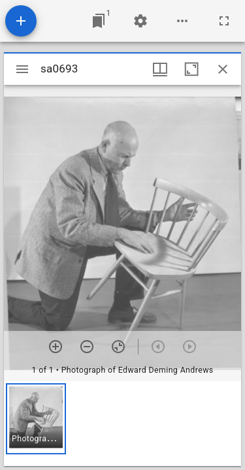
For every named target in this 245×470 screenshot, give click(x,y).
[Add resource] (21, 21)
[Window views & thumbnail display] (160, 69)
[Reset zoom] (118, 346)
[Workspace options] (182, 21)
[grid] (122, 423)
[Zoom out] (87, 346)
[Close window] (222, 69)
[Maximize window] (191, 69)
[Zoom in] (55, 346)
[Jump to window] (98, 21)
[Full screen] (224, 21)
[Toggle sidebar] (22, 69)
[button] (36, 418)
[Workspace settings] (140, 21)
